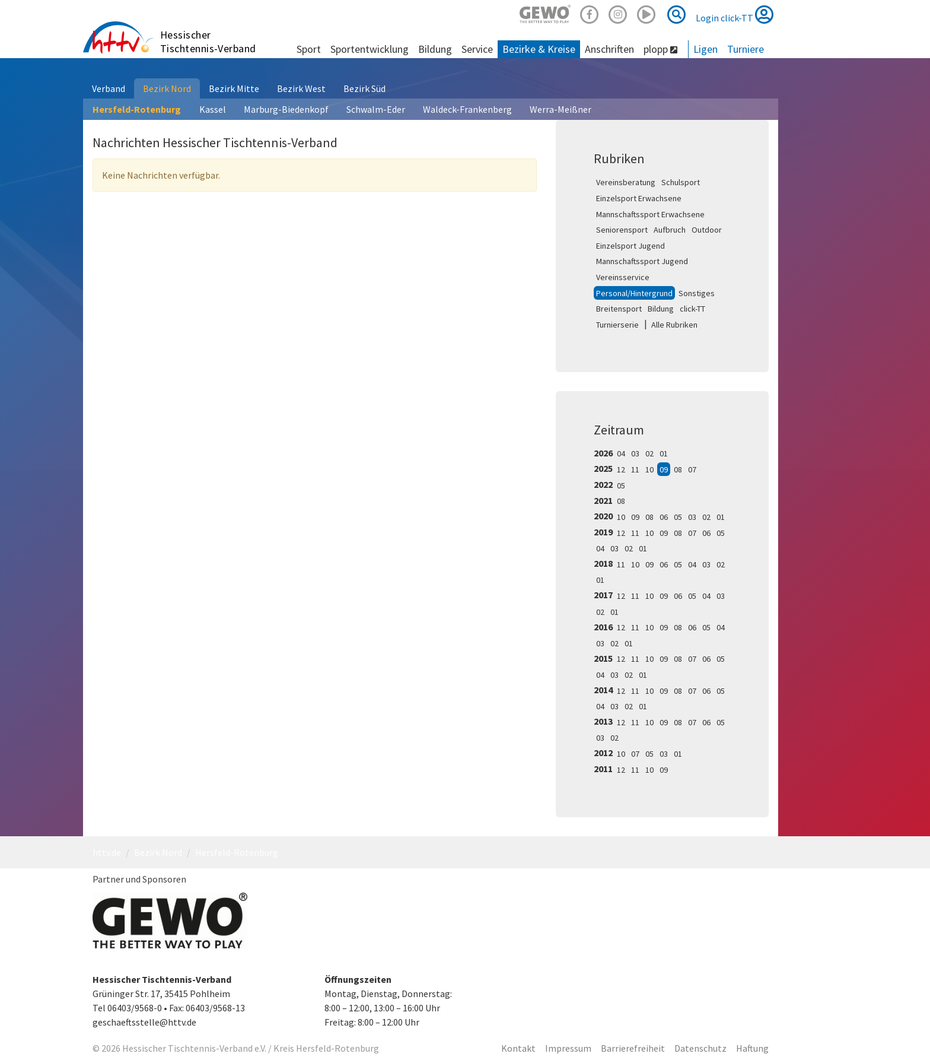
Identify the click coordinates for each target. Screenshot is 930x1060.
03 (635, 453)
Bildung (661, 308)
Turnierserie (617, 324)
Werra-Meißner (560, 109)
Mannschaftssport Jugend (642, 261)
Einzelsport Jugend (630, 245)
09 (664, 469)
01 (664, 453)
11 (635, 469)
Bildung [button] (435, 49)
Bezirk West (301, 88)
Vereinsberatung (625, 182)
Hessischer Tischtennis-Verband (208, 41)
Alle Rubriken (674, 324)
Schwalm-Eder (375, 109)
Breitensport (619, 308)
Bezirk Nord (167, 88)
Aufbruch (670, 229)
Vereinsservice (622, 277)
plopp (660, 49)
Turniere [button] (745, 49)
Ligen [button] (705, 49)
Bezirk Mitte (234, 88)
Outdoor (707, 229)
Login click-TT (734, 14)
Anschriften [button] (609, 49)
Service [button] (477, 49)
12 (621, 469)
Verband (108, 88)
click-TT (692, 308)
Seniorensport (622, 229)
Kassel (212, 109)
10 (649, 469)
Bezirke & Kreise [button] (538, 49)
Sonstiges (697, 293)
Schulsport (680, 182)
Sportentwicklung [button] (369, 49)
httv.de (107, 852)
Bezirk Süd (364, 88)
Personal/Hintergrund (634, 293)
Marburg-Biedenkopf (286, 109)
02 (649, 453)
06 (664, 517)
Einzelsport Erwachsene (638, 198)
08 (678, 469)
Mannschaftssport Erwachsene (650, 214)
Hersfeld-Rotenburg (137, 109)
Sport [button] (309, 49)
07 (692, 469)
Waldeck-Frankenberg (467, 109)
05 (621, 485)
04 (621, 453)
